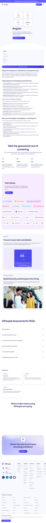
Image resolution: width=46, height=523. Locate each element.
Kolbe (14, 510)
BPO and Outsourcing (26, 472)
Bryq (13, 497)
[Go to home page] (6, 464)
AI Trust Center (39, 473)
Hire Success (36, 505)
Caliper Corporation (27, 497)
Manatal (35, 510)
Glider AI (3, 505)
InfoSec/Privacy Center (39, 477)
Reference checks (19, 469)
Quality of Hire (25, 483)
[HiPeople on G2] (6, 468)
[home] (5, 4)
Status (38, 465)
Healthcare (26, 465)
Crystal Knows (26, 502)
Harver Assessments (16, 505)
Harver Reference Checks (28, 505)
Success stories (31, 485)
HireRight (14, 507)
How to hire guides (32, 478)
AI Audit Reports (39, 471)
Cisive (25, 500)
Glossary (31, 468)
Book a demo (38, 4)
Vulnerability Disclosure (39, 469)
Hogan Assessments (5, 510)
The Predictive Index (27, 513)
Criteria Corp (4, 502)
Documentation (32, 488)
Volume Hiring (25, 479)
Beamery (3, 497)
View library (9, 192)
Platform (18, 471)
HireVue (25, 507)
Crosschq (14, 502)
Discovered (36, 502)
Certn (35, 497)
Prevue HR (36, 513)
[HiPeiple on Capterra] (7, 472)
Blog (30, 465)
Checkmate (4, 500)
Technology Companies (26, 469)
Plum (14, 513)
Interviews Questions (31, 474)
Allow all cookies (6, 520)
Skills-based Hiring (26, 476)
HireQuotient (4, 507)
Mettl (3, 513)
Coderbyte (36, 500)
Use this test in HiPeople (18, 38)
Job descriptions (32, 482)
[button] (43, 4)
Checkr (14, 500)
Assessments (19, 465)
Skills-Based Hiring (32, 471)
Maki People (26, 510)
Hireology (36, 507)
